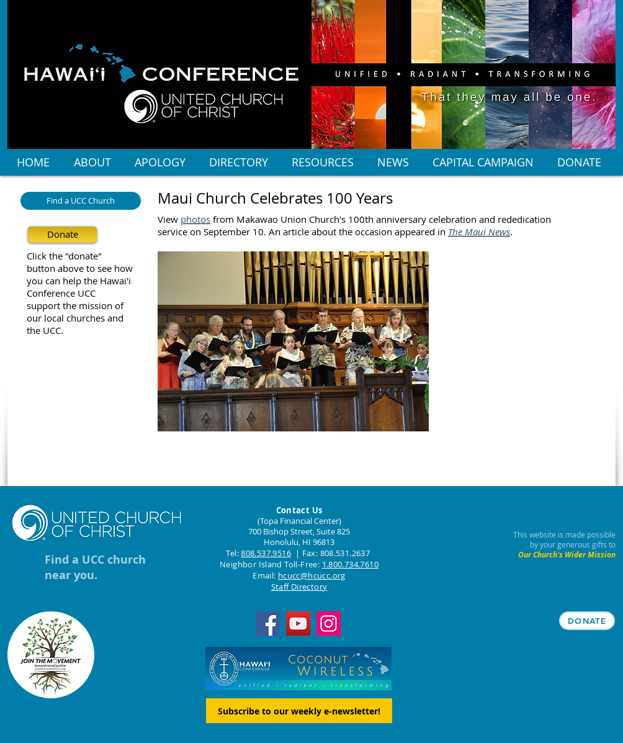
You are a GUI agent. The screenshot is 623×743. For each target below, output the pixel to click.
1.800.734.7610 (350, 564)
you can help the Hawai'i (79, 280)
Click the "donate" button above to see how (80, 262)
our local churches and (75, 318)
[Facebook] (268, 623)
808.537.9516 (266, 553)
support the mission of (75, 305)
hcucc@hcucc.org (312, 575)
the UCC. (45, 330)
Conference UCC (61, 293)
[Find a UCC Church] (80, 201)
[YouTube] (298, 623)
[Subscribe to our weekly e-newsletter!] (299, 710)
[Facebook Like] (235, 471)
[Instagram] (328, 623)
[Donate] (62, 235)
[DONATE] (587, 620)
